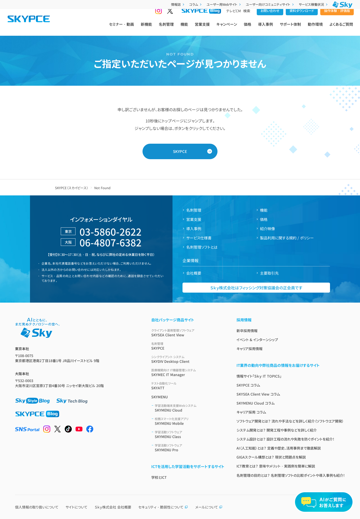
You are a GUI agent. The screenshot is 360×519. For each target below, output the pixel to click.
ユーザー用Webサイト (224, 4)
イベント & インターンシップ (257, 339)
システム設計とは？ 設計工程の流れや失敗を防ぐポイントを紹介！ (285, 439)
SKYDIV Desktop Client (187, 359)
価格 (247, 27)
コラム (195, 4)
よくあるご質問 (341, 27)
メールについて (208, 507)
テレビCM (233, 17)
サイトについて (77, 507)
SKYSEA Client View (187, 332)
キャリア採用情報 (249, 348)
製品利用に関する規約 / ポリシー (287, 237)
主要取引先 (269, 273)
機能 (184, 27)
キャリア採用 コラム (251, 412)
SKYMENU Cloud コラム (255, 403)
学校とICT (159, 477)
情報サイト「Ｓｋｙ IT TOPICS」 (259, 376)
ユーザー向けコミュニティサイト (270, 4)
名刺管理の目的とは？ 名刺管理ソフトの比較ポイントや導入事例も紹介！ (290, 475)
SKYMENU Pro (189, 447)
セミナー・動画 (121, 27)
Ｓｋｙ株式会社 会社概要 (113, 507)
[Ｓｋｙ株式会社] (342, 4)
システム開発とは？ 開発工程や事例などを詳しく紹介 (276, 430)
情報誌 (178, 4)
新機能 (146, 27)
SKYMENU (159, 396)
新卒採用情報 (247, 330)
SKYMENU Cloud (189, 408)
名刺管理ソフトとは (202, 247)
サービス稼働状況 (313, 4)
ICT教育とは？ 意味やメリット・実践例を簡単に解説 (275, 466)
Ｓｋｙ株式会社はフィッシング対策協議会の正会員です (256, 288)
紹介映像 (267, 228)
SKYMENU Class (189, 434)
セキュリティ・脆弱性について (163, 507)
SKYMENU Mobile (189, 421)
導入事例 (265, 27)
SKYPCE (180, 151)
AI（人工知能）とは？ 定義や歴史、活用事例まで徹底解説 (278, 448)
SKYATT (187, 385)
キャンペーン (226, 27)
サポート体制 (290, 27)
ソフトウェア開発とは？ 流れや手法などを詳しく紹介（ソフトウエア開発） (290, 421)
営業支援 (202, 27)
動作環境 (315, 27)
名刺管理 (166, 27)
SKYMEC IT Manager (187, 372)
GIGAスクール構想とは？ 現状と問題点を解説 (271, 457)
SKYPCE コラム (248, 385)
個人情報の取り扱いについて (36, 507)
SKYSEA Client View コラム (258, 394)
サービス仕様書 (199, 237)
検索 (246, 17)
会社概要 (193, 273)
